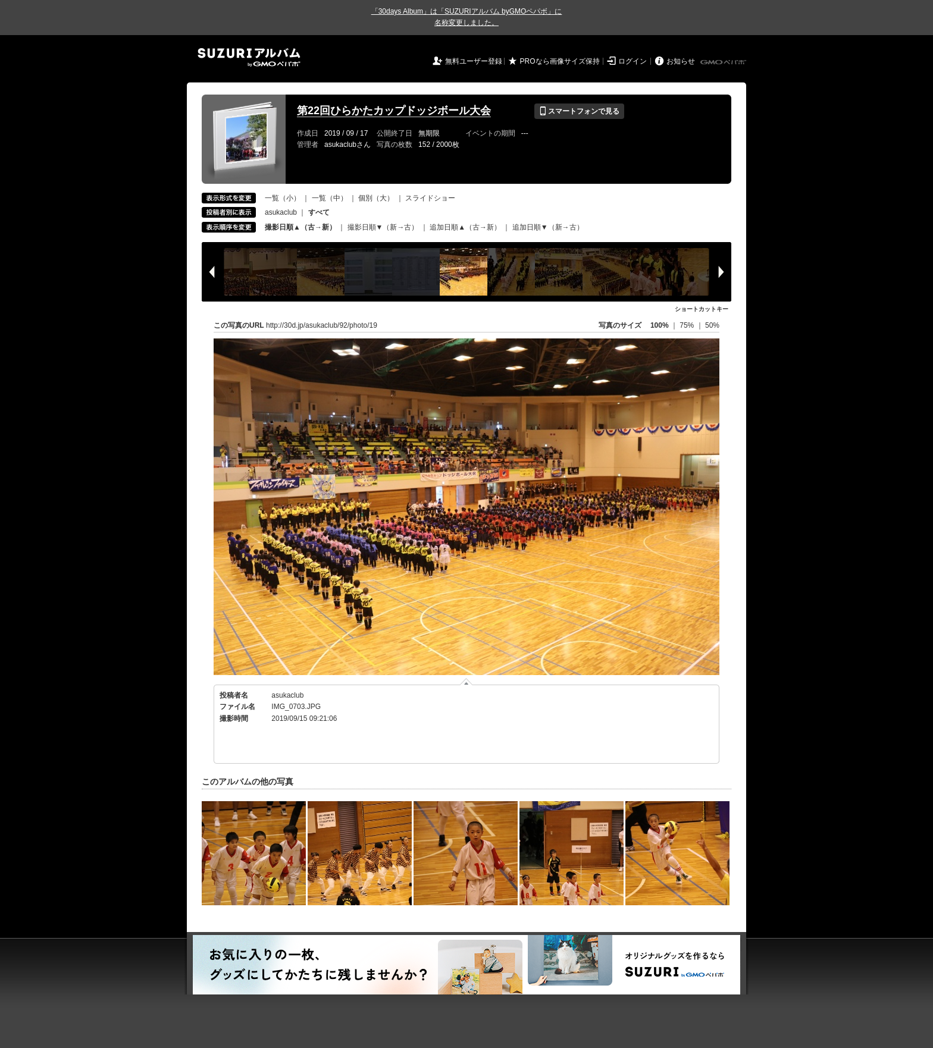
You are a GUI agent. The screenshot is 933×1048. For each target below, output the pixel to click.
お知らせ (680, 61)
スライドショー (430, 198)
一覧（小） (282, 198)
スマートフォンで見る (579, 111)
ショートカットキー (701, 309)
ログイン (632, 61)
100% (660, 325)
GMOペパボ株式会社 (724, 62)
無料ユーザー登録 (473, 61)
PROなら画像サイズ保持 (560, 61)
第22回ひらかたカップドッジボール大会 (394, 111)
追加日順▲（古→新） (465, 227)
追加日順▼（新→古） (548, 227)
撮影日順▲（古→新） (300, 227)
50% (712, 325)
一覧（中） (329, 198)
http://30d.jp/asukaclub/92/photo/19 (321, 325)
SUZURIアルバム (249, 57)
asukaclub (281, 212)
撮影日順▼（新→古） (383, 227)
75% (688, 325)
